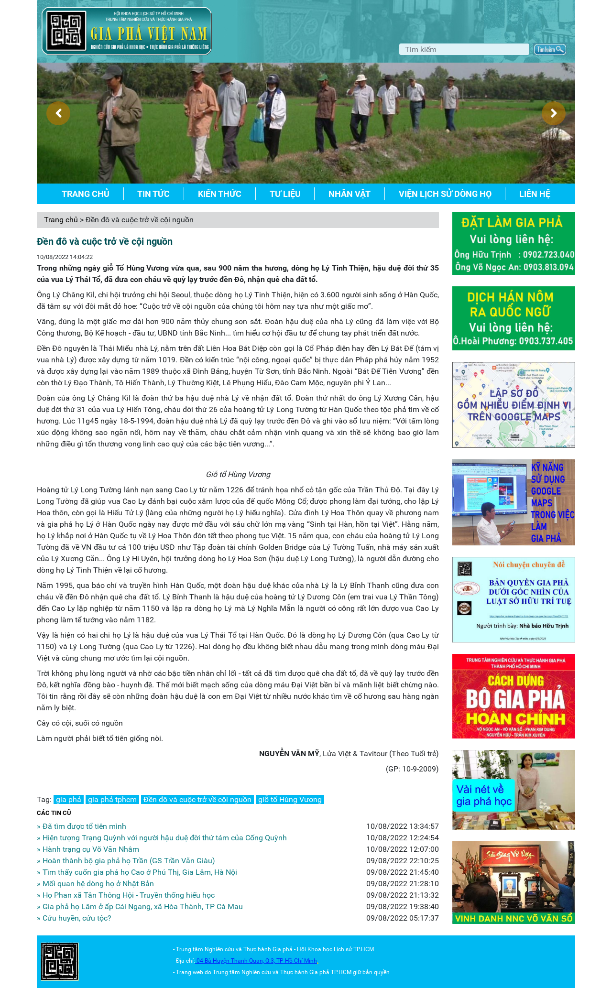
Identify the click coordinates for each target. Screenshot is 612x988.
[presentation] (58, 113)
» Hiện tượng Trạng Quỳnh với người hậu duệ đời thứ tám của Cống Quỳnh (162, 837)
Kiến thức (219, 194)
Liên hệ (534, 194)
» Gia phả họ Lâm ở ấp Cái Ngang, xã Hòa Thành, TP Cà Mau (140, 906)
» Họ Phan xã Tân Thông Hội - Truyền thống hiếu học (126, 895)
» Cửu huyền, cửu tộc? (74, 918)
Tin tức (153, 194)
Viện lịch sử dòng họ (445, 194)
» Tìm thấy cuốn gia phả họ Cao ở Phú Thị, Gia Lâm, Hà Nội (137, 872)
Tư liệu (285, 194)
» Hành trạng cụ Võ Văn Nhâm (88, 849)
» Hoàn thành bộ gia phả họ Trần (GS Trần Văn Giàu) (126, 860)
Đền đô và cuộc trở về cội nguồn (197, 799)
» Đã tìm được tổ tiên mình (81, 826)
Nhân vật (349, 194)
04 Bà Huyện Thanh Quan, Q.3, (236, 960)
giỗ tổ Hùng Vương (290, 799)
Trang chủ (85, 194)
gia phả (68, 799)
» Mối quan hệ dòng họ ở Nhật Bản (95, 883)
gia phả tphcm (112, 799)
